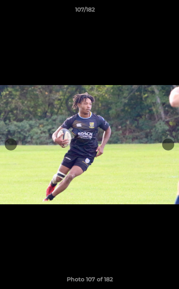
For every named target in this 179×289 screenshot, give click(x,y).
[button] (150, 11)
